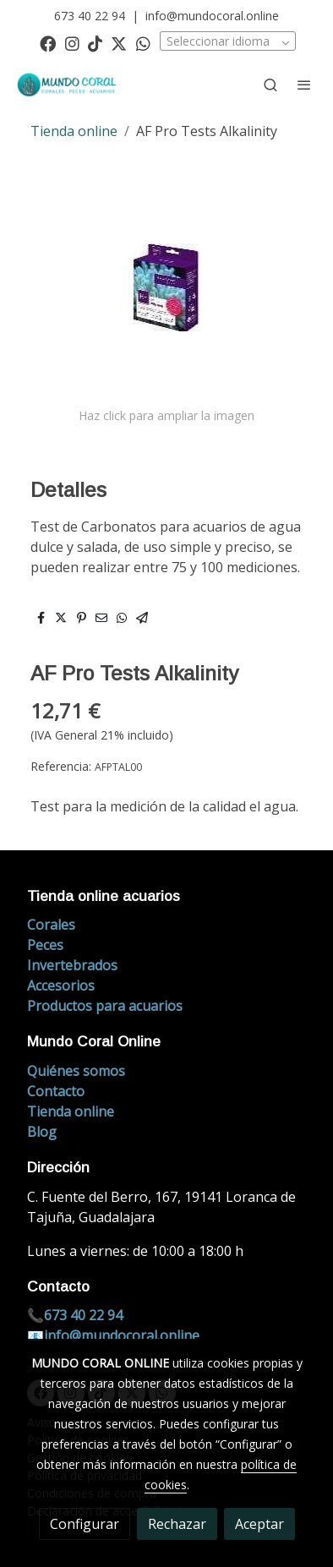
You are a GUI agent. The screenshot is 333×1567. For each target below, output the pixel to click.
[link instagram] (72, 43)
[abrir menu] (304, 84)
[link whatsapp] (143, 43)
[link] (67, 85)
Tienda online (73, 131)
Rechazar (177, 1524)
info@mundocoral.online (212, 16)
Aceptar (259, 1524)
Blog (42, 1131)
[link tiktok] (95, 43)
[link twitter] (119, 43)
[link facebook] (48, 43)
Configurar (84, 1524)
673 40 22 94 (89, 16)
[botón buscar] (270, 84)
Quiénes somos (76, 1071)
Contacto (56, 1091)
